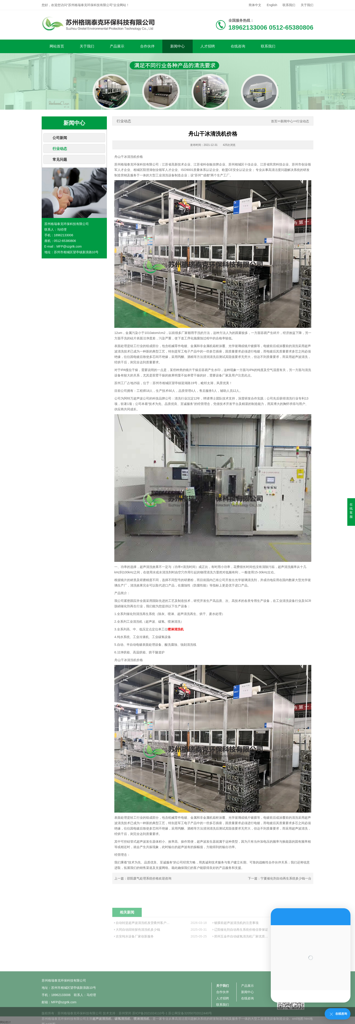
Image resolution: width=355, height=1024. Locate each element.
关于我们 (307, 5)
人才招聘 (207, 46)
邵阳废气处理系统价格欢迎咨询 (149, 878)
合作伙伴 (147, 46)
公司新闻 (60, 138)
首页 (274, 121)
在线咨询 (238, 46)
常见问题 (60, 159)
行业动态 (60, 149)
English (272, 5)
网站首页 (57, 46)
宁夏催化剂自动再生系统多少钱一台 (286, 878)
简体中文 (255, 5)
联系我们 (289, 5)
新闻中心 (177, 46)
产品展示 (117, 46)
